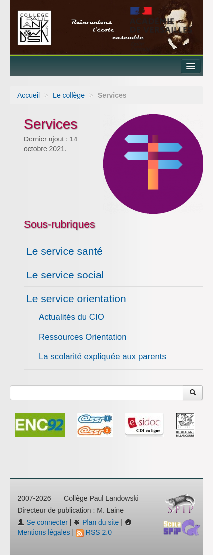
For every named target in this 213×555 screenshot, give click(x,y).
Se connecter (42, 522)
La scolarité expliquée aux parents (102, 356)
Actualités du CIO (71, 317)
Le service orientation (76, 298)
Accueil (28, 95)
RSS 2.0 (94, 532)
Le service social (65, 274)
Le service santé (64, 251)
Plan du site (96, 522)
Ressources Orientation (83, 337)
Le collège (69, 95)
